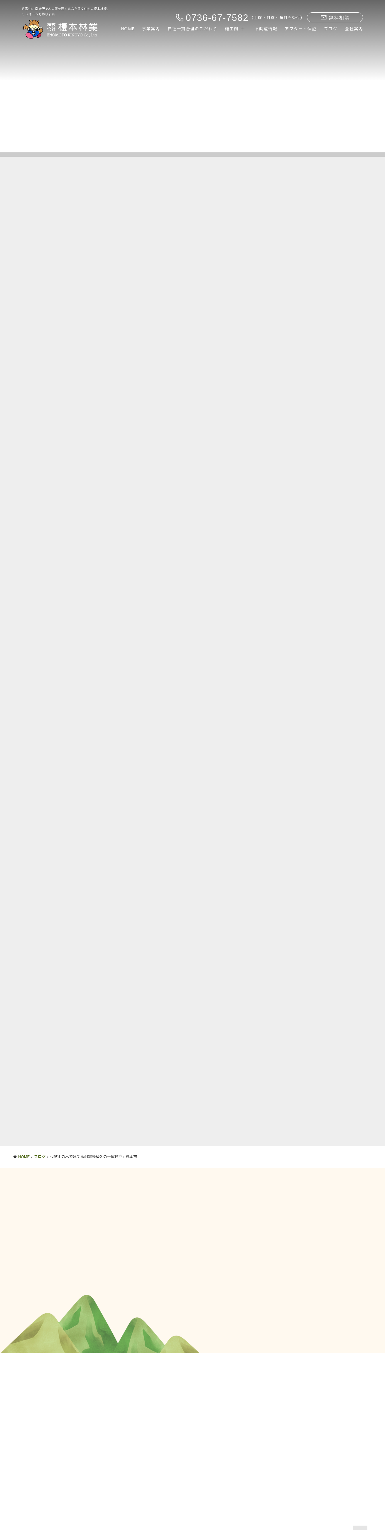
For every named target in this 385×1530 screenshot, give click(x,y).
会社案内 (354, 28)
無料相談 (335, 17)
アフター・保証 (301, 28)
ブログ (331, 28)
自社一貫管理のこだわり (193, 28)
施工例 (232, 28)
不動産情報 (266, 28)
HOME (128, 28)
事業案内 (151, 28)
